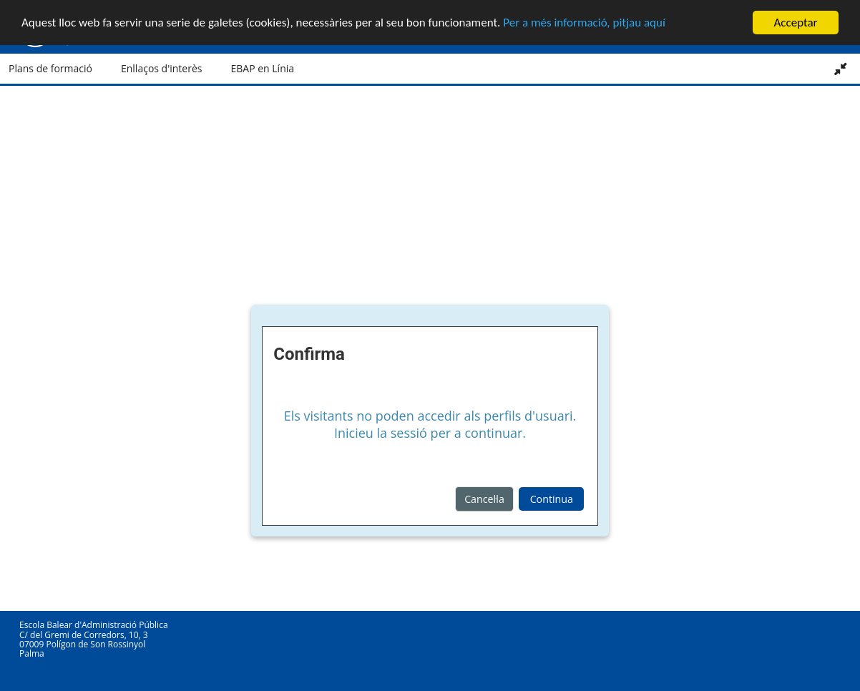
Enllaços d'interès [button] (161, 68)
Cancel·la (484, 498)
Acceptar (795, 21)
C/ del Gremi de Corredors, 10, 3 (83, 634)
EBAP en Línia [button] (262, 68)
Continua (551, 498)
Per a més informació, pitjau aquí (584, 22)
